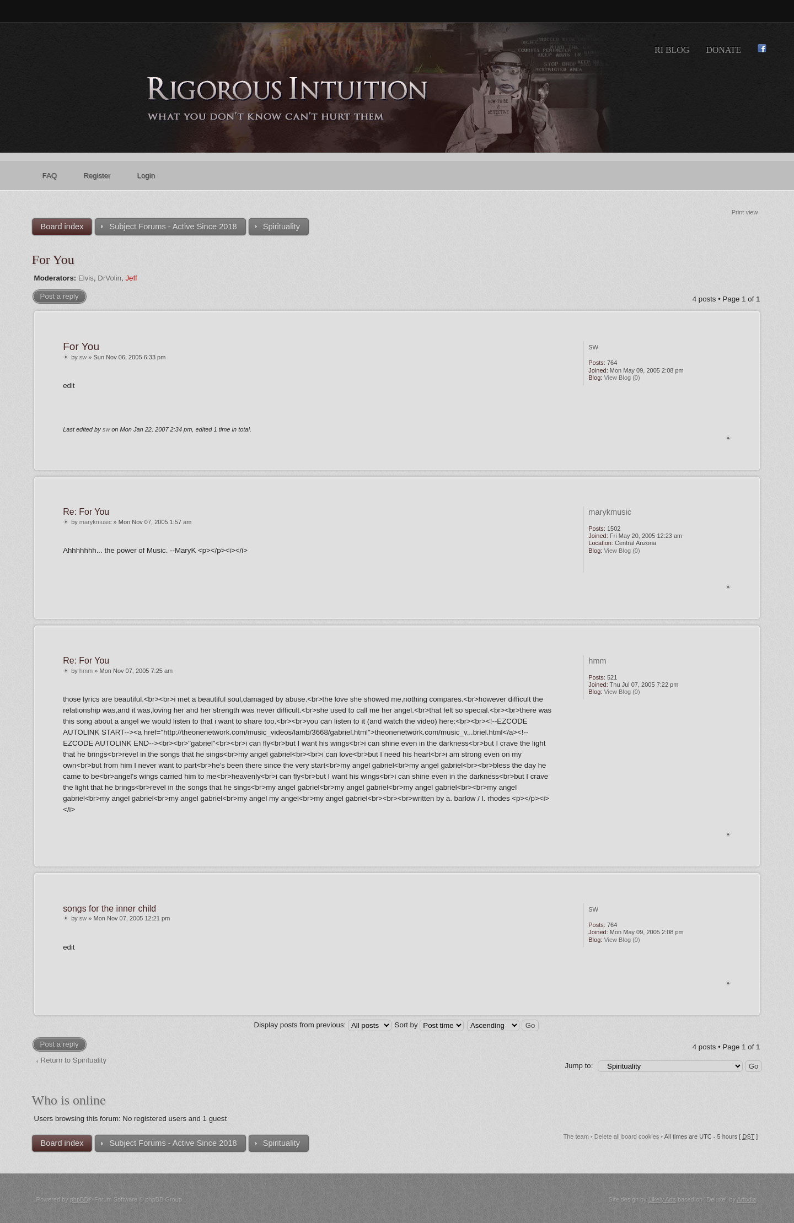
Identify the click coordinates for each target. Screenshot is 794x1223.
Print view (745, 212)
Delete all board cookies (626, 1136)
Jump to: (579, 1066)
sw (83, 357)
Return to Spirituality (73, 1060)
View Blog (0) (622, 377)
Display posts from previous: (322, 1025)
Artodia (746, 1199)
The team (575, 1136)
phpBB (79, 1199)
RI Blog (671, 50)
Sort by (429, 1025)
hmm (86, 670)
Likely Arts (662, 1199)
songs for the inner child (109, 908)
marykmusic (95, 522)
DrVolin (109, 278)
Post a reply (59, 296)
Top (728, 438)
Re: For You (86, 511)
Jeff (131, 278)
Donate (723, 50)
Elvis (86, 278)
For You (53, 259)
